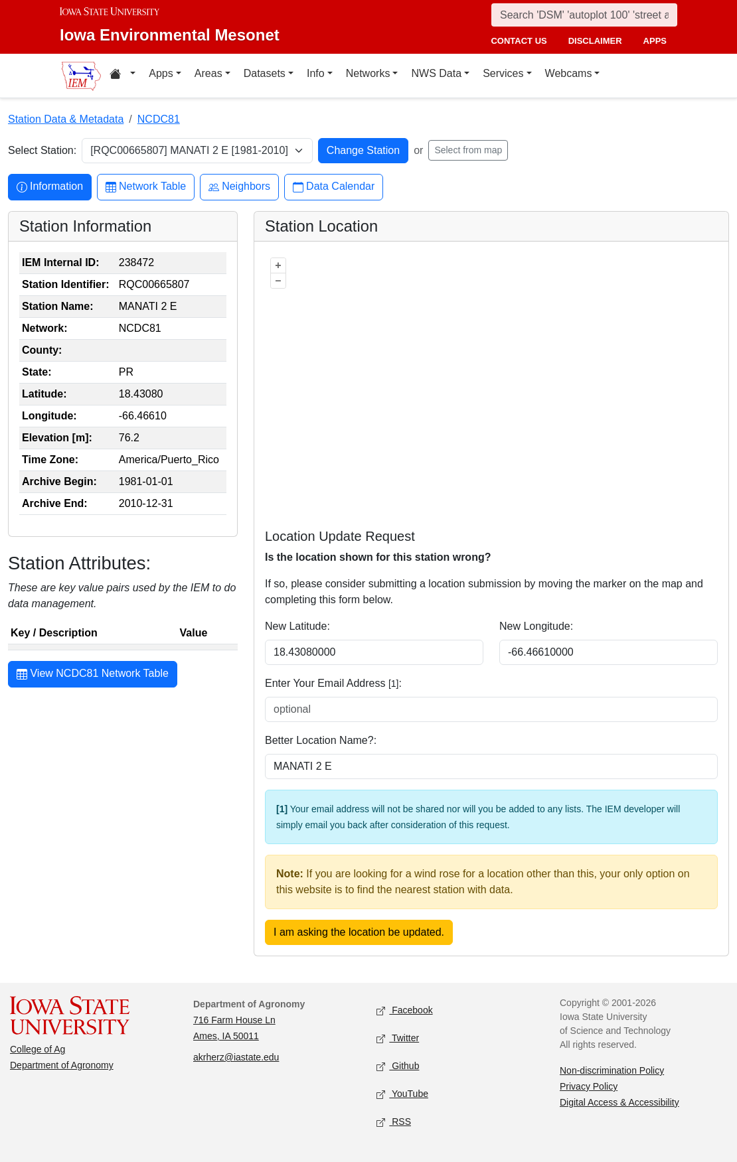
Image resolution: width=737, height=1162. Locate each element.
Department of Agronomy (62, 1065)
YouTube (402, 1095)
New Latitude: (297, 626)
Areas (208, 73)
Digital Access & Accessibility (619, 1102)
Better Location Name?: (320, 740)
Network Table (146, 187)
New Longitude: (536, 626)
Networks (368, 73)
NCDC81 (158, 119)
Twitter (397, 1039)
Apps (161, 73)
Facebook (404, 1011)
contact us (518, 41)
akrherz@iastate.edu (236, 1057)
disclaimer (595, 41)
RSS (393, 1122)
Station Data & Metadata (65, 119)
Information (50, 187)
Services (503, 73)
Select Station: (42, 150)
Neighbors (239, 187)
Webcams (568, 73)
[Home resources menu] (122, 75)
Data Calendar (333, 187)
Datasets (265, 73)
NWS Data (436, 73)
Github (397, 1067)
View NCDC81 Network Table (93, 675)
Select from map (468, 150)
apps (655, 41)
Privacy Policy (588, 1086)
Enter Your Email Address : (333, 683)
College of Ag (37, 1049)
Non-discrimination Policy (612, 1070)
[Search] (584, 15)
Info (316, 73)
